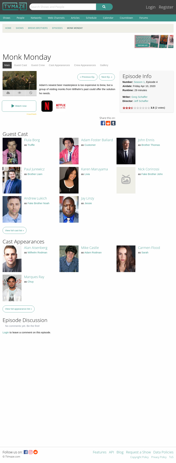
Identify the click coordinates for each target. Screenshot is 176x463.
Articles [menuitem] (75, 17)
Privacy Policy (159, 457)
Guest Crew (38, 65)
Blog (120, 452)
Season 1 (139, 81)
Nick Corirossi (148, 169)
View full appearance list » (18, 309)
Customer (90, 144)
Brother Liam (35, 174)
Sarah (144, 252)
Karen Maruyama (94, 169)
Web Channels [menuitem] (56, 17)
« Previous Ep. (87, 77)
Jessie (88, 203)
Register (166, 7)
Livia (87, 174)
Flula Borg (32, 140)
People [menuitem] (20, 17)
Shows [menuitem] (6, 17)
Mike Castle (90, 247)
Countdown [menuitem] (126, 17)
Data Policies (163, 452)
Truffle (31, 144)
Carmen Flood (149, 247)
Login (151, 7)
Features (99, 452)
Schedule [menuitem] (91, 17)
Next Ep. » (106, 77)
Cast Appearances (59, 65)
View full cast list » (14, 230)
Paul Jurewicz (34, 169)
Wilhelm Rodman (37, 252)
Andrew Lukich (35, 198)
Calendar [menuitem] (108, 17)
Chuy (31, 281)
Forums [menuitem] (143, 17)
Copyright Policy (139, 457)
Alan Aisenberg (35, 247)
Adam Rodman (93, 252)
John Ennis (146, 140)
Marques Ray (34, 276)
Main (7, 65)
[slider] (136, 108)
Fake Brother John (152, 174)
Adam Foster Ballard (97, 140)
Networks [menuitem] (36, 17)
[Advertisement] (66, 42)
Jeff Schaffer (141, 100)
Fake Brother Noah (38, 203)
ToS (171, 457)
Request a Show (138, 452)
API (111, 452)
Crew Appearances (85, 65)
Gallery (104, 65)
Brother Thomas (150, 144)
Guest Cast (20, 65)
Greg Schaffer (139, 96)
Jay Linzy (87, 198)
